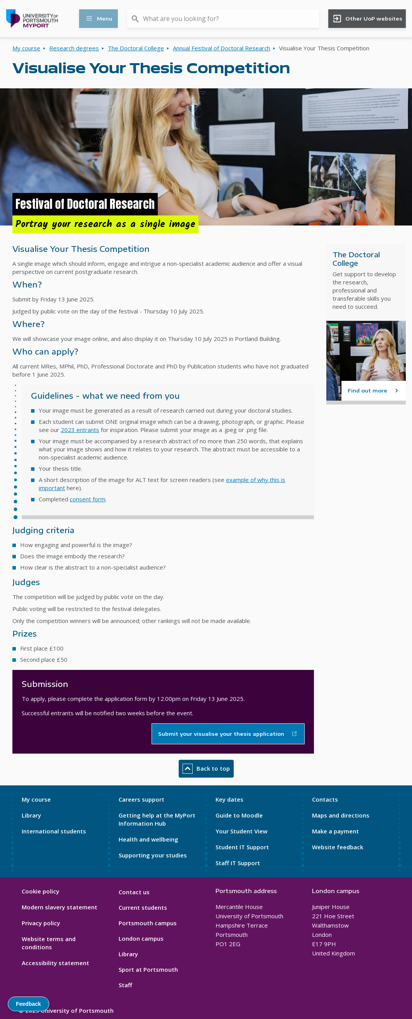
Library (31, 815)
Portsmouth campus (148, 923)
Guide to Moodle (239, 815)
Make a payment (335, 831)
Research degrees (74, 48)
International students (54, 831)
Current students (143, 907)
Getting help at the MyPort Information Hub (157, 819)
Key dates (229, 799)
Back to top (206, 769)
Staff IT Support (237, 863)
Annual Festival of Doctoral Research (221, 48)
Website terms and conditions (49, 943)
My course (26, 48)
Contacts (325, 799)
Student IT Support (242, 847)
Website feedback (337, 847)
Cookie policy (40, 891)
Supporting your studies (153, 855)
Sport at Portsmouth (148, 969)
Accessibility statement (55, 963)
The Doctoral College (136, 48)
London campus (141, 938)
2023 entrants (80, 430)
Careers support (141, 799)
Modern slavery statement (59, 907)
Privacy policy (41, 923)
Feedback (28, 1004)
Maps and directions (340, 815)
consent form (87, 499)
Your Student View (241, 831)
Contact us (134, 892)
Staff (125, 985)
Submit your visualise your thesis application (221, 734)
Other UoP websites (367, 19)
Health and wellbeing (148, 839)
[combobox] (223, 18)
